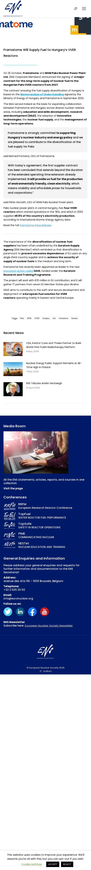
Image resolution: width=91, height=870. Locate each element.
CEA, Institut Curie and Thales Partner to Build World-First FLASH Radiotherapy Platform (53, 345)
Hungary (46, 318)
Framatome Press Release (35, 225)
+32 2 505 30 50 (14, 590)
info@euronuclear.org (18, 598)
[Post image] (13, 349)
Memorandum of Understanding (42, 94)
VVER (37, 318)
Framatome (63, 318)
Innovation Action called (18, 271)
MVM (29, 318)
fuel (54, 318)
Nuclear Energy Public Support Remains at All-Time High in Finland (54, 365)
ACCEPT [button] (52, 864)
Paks (22, 318)
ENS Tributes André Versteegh (44, 383)
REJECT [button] (67, 864)
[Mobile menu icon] (84, 8)
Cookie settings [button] (31, 864)
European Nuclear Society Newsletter (49, 625)
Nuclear (74, 318)
